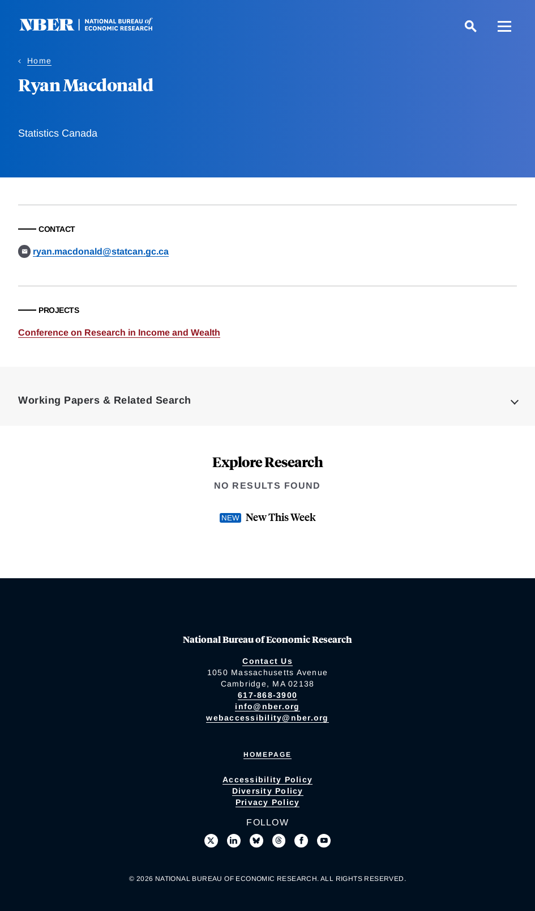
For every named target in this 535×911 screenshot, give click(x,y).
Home (39, 60)
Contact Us (267, 661)
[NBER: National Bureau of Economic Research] (95, 28)
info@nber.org (267, 706)
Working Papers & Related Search (104, 400)
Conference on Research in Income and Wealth (119, 332)
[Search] (470, 26)
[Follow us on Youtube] (324, 841)
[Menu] (504, 26)
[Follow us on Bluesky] (256, 841)
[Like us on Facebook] (301, 841)
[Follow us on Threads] (279, 841)
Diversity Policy (267, 790)
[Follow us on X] (211, 841)
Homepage (267, 755)
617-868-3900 (267, 695)
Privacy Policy (268, 802)
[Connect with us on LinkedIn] (234, 841)
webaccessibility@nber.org (267, 717)
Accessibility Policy (267, 779)
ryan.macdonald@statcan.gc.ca (101, 251)
